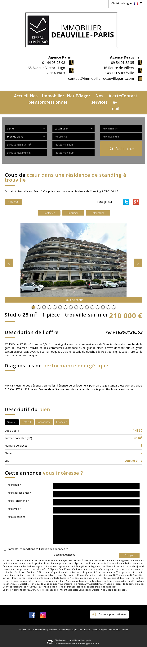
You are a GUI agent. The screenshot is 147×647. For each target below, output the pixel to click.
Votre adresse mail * (19, 477)
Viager (82, 95)
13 (97, 292)
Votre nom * (14, 469)
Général (11, 407)
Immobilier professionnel (50, 95)
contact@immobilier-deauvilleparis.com (101, 78)
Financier (61, 406)
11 (87, 292)
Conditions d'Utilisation (90, 574)
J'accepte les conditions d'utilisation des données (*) (38, 533)
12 (92, 292)
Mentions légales (100, 614)
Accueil (10, 95)
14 (103, 292)
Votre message (16, 501)
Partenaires (114, 614)
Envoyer (129, 539)
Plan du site (84, 614)
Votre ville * (14, 493)
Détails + (26, 406)
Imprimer (73, 197)
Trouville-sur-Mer (28, 176)
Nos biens (24, 95)
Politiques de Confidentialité (57, 574)
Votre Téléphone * (18, 485)
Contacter (49, 197)
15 (108, 292)
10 (81, 292)
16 (113, 292)
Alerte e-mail (119, 95)
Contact (135, 95)
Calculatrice (98, 197)
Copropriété (44, 406)
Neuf (72, 95)
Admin (125, 614)
